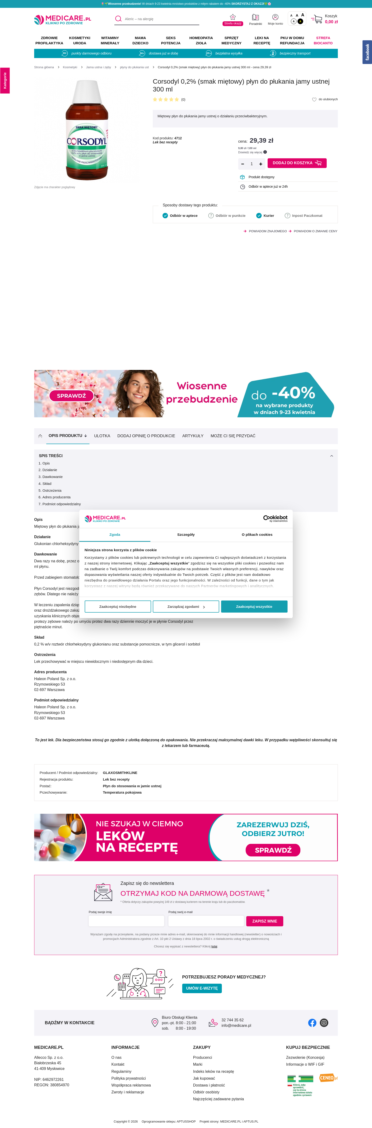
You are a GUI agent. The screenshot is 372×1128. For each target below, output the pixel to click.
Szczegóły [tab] (186, 534)
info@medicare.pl (236, 1025)
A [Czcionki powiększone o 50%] (297, 15)
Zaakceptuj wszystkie (254, 607)
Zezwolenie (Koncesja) (305, 1057)
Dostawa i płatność (209, 1085)
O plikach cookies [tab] (257, 534)
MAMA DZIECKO (140, 40)
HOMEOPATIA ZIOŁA (201, 40)
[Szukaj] (117, 19)
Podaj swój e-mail (180, 912)
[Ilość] (251, 164)
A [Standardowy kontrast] (294, 21)
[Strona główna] (44, 67)
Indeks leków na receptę (213, 1071)
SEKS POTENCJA (171, 40)
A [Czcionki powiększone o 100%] (302, 15)
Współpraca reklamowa (131, 1085)
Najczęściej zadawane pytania (218, 1099)
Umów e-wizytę (202, 988)
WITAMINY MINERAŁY (110, 40)
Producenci (202, 1057)
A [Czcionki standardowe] (291, 15)
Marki (197, 1064)
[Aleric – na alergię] (156, 19)
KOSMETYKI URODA (79, 40)
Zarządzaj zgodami (186, 607)
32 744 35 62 (233, 1020)
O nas (117, 1057)
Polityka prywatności (129, 1078)
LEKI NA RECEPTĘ (261, 40)
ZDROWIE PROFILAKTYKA (49, 40)
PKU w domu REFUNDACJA (292, 40)
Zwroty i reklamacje (128, 1092)
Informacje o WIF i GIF (305, 1064)
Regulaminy (121, 1071)
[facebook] (312, 1022)
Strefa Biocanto (323, 40)
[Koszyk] (316, 19)
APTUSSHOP (186, 1121)
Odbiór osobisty (206, 1092)
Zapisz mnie (266, 921)
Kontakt (118, 1064)
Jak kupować (204, 1078)
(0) (183, 99)
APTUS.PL (250, 1121)
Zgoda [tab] (114, 534)
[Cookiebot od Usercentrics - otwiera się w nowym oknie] (267, 518)
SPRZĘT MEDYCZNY (232, 40)
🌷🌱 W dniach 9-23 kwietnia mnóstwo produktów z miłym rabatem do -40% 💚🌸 (186, 3)
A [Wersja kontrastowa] (300, 21)
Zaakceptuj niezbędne (117, 607)
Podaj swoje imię (99, 912)
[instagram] (324, 1022)
